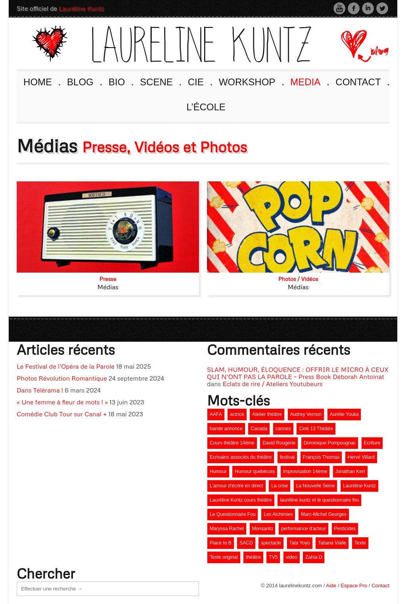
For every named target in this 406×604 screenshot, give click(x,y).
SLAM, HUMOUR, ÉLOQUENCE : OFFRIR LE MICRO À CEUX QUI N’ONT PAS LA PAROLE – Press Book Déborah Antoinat (298, 373)
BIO (121, 81)
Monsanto (262, 528)
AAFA (216, 414)
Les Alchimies (278, 514)
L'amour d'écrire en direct (236, 486)
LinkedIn (368, 8)
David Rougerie (278, 443)
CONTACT (362, 81)
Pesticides (345, 528)
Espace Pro (354, 586)
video (291, 557)
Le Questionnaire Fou (232, 514)
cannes (283, 428)
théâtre (253, 557)
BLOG (84, 81)
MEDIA (309, 81)
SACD (246, 543)
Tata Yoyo (299, 543)
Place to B (221, 543)
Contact (380, 586)
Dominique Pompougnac (330, 443)
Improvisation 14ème (305, 471)
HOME (41, 81)
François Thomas (321, 457)
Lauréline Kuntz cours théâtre (241, 500)
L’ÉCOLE (206, 107)
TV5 (273, 557)
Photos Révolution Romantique (62, 378)
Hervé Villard (361, 457)
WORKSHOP (251, 81)
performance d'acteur (303, 528)
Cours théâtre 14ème (232, 443)
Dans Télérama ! (40, 390)
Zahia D (313, 557)
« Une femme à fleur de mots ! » (62, 402)
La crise (279, 486)
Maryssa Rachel (227, 528)
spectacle (271, 543)
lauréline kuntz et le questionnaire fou (319, 500)
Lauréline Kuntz (81, 8)
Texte (360, 543)
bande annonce (226, 428)
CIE (199, 81)
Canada (259, 428)
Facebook (354, 8)
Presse (108, 278)
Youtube (339, 8)
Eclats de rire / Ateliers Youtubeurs (272, 384)
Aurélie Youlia (344, 414)
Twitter (382, 8)
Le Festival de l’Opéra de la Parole (66, 366)
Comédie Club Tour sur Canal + (62, 414)
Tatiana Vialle (332, 543)
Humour (218, 471)
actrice (237, 414)
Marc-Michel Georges (324, 514)
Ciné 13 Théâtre (316, 428)
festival (287, 457)
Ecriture (372, 443)
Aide (331, 586)
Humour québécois (255, 471)
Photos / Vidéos (298, 278)
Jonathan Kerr (350, 471)
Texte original (224, 557)
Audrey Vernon (306, 414)
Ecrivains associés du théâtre (241, 457)
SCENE (160, 81)
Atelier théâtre (267, 414)
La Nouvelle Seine (315, 486)
